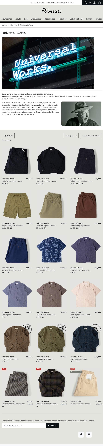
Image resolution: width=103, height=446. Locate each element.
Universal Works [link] (8, 179)
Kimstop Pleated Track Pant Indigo (12, 270)
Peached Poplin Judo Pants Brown (80, 226)
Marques (62, 19)
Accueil (4, 25)
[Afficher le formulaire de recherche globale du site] (85, 2)
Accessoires (50, 19)
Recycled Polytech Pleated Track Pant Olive (46, 226)
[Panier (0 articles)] (99, 2)
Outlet (99, 19)
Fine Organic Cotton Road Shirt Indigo (11, 315)
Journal (89, 19)
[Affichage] (71, 135)
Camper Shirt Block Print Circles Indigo (45, 270)
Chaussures (36, 19)
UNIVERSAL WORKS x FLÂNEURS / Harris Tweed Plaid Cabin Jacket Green (46, 359)
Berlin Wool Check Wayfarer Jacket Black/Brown (46, 404)
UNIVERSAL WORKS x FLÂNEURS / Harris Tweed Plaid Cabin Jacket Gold (11, 359)
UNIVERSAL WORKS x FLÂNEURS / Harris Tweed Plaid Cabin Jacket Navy (80, 359)
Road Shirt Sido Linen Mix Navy (80, 270)
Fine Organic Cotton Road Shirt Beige (80, 315)
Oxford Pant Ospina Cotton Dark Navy (12, 181)
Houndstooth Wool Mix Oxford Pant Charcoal (13, 404)
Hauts (18, 19)
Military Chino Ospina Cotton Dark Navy (81, 181)
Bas (25, 19)
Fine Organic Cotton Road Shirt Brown (45, 315)
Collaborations (76, 19)
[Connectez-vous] (94, 2)
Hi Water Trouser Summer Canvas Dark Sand (80, 404)
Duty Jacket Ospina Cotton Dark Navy (46, 181)
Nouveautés (7, 19)
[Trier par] (91, 135)
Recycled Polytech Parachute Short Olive (12, 226)
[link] (17, 160)
